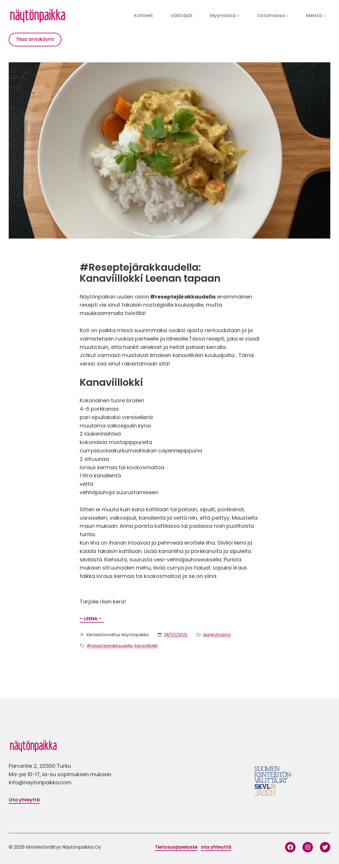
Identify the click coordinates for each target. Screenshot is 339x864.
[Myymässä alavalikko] (238, 15)
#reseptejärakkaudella (109, 646)
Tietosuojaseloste (176, 847)
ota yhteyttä (216, 847)
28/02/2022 (175, 635)
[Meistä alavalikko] (324, 15)
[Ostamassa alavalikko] (287, 15)
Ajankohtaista (217, 635)
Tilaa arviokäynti (35, 39)
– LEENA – (92, 618)
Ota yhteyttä (24, 799)
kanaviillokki (146, 646)
